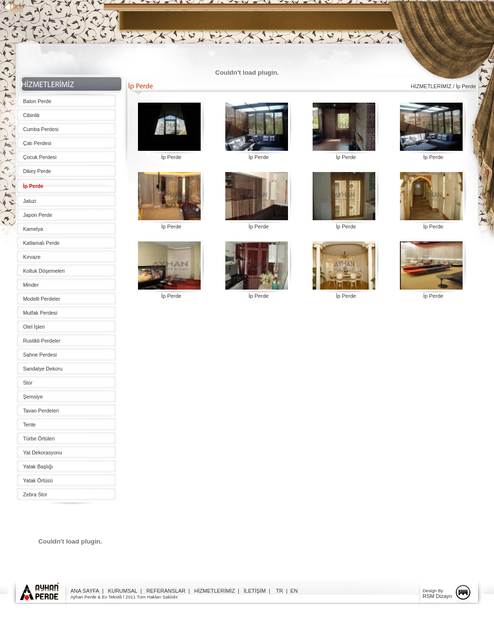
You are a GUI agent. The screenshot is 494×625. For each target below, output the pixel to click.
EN (294, 591)
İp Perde (171, 157)
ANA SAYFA (84, 591)
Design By (433, 590)
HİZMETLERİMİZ (214, 591)
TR (279, 591)
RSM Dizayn (437, 596)
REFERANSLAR (165, 591)
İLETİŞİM (255, 591)
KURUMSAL (122, 591)
